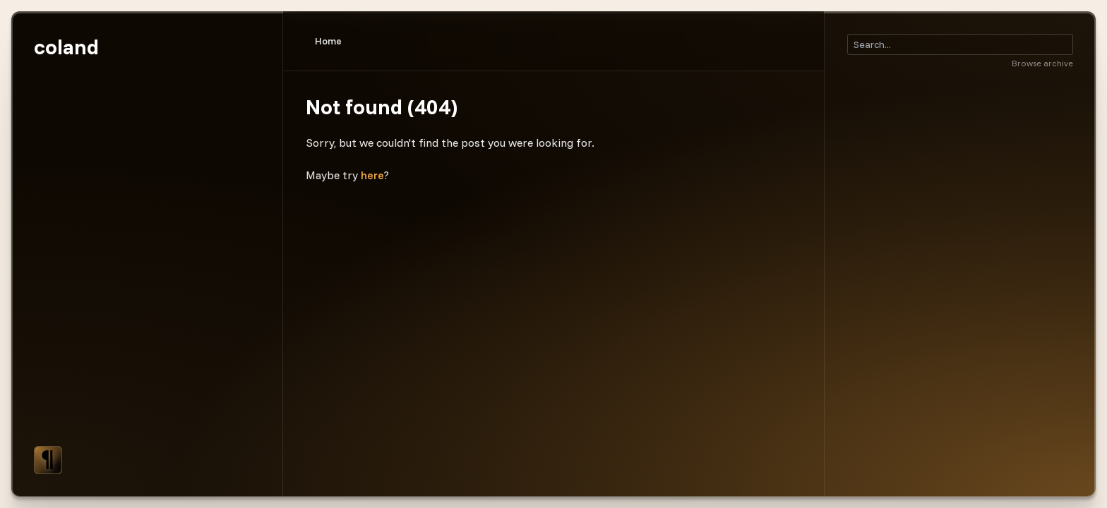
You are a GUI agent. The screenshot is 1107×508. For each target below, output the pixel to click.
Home (328, 41)
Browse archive (1042, 63)
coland (66, 46)
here (372, 175)
